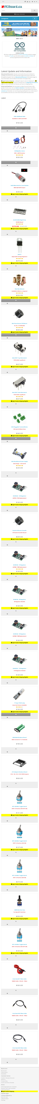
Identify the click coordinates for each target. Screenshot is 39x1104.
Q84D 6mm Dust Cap (19, 910)
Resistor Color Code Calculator (8, 1088)
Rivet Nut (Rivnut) (19, 289)
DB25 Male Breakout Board (20, 737)
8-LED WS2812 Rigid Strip (19, 220)
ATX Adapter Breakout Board (19, 772)
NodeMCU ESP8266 (28, 56)
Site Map (3, 1100)
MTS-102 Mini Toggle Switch (19, 875)
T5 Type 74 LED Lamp (19, 703)
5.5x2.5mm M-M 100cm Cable (19, 1013)
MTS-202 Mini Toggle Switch (19, 841)
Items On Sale (4, 1097)
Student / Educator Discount (7, 1078)
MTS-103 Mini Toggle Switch (19, 944)
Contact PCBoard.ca (6, 1095)
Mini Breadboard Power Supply (19, 461)
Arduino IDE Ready (23, 54)
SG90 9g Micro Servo (19, 151)
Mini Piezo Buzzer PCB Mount (19, 323)
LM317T (19, 254)
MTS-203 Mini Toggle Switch (19, 806)
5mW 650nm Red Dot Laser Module (19, 185)
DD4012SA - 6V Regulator (19, 599)
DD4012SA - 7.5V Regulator (19, 668)
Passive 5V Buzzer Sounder (20, 530)
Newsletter (3, 1074)
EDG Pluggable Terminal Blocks (19, 427)
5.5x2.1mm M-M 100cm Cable (19, 1048)
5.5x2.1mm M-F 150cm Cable (19, 979)
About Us (3, 1079)
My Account (4, 1070)
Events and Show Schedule (7, 1082)
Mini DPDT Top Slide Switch (19, 358)
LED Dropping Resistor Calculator (9, 1086)
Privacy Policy (4, 1081)
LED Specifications (5, 1090)
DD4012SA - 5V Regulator (19, 565)
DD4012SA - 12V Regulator (19, 496)
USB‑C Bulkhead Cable (19, 116)
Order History (4, 1072)
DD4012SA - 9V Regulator (19, 634)
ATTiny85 (11, 56)
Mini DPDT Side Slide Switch (19, 392)
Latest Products (5, 1098)
